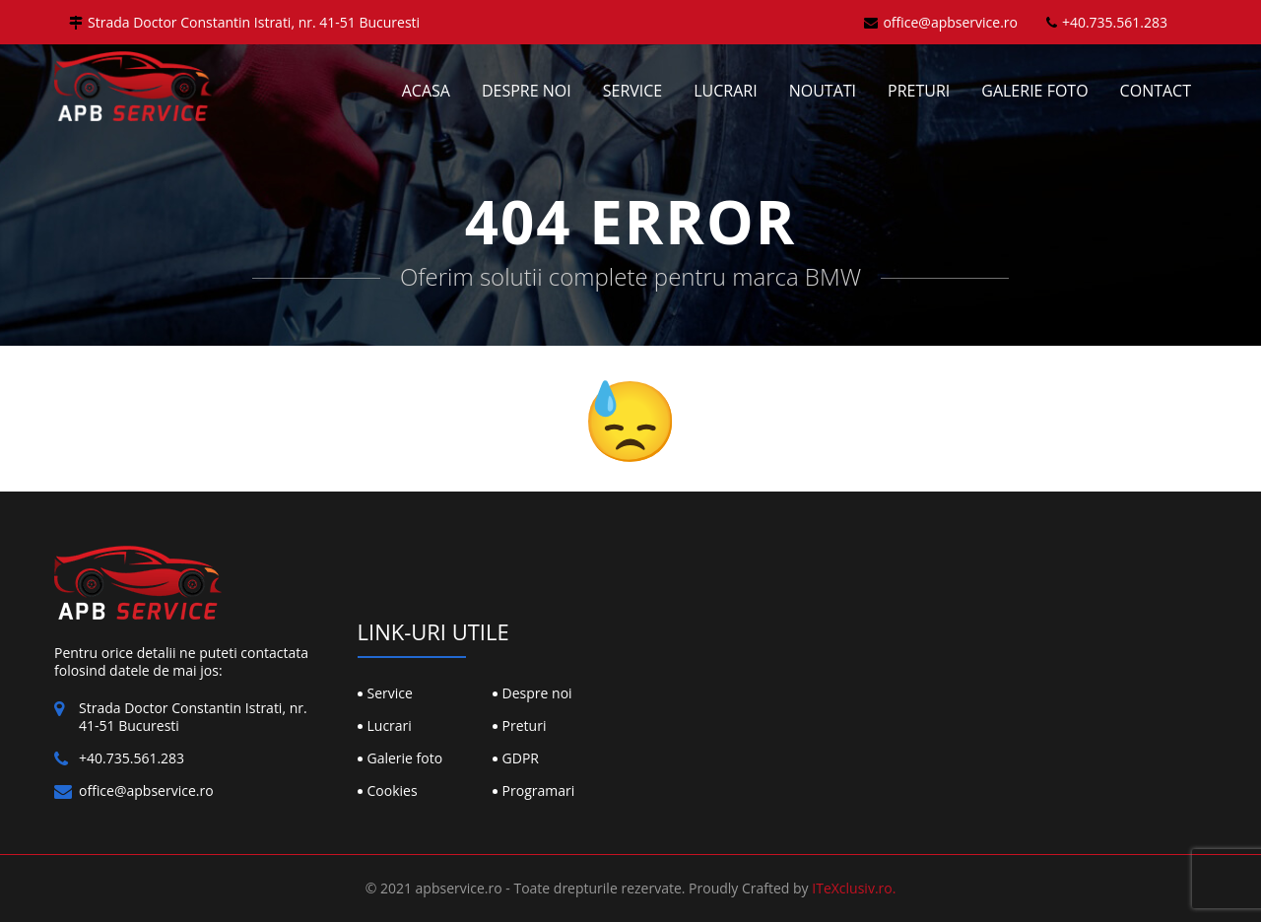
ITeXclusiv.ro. (854, 888)
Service (633, 90)
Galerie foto (1034, 90)
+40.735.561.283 (1106, 22)
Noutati (822, 90)
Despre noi (526, 90)
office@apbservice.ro (941, 22)
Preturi (919, 90)
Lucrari (725, 90)
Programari (538, 790)
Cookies (392, 790)
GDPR (520, 758)
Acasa (426, 90)
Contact (1155, 90)
